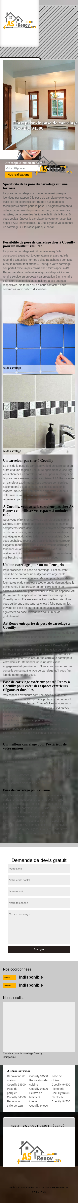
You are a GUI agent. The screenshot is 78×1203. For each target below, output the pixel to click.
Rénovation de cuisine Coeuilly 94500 (38, 1084)
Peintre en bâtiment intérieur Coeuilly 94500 (38, 1099)
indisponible (31, 977)
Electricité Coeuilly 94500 (60, 1099)
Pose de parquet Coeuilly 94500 (16, 1093)
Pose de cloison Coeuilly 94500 (60, 1080)
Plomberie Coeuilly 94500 (60, 1091)
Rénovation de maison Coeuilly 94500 (16, 1080)
